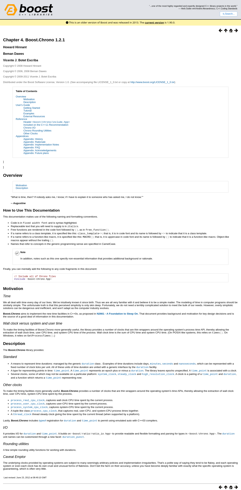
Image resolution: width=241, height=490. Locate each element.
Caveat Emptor (14, 454)
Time (7, 296)
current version (154, 22)
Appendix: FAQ (31, 147)
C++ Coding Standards (226, 8)
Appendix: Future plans (36, 153)
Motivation (29, 99)
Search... (229, 13)
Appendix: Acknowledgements (39, 150)
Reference (21, 119)
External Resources (34, 116)
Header (46, 121)
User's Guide (23, 105)
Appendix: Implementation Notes (41, 144)
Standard (10, 356)
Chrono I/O (29, 127)
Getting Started (31, 107)
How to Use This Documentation (31, 210)
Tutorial (27, 110)
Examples (28, 113)
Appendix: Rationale (34, 141)
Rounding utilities (16, 441)
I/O (5, 425)
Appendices (22, 136)
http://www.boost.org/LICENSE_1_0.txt (153, 82)
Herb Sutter (186, 8)
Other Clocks (30, 133)
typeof (42, 418)
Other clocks (12, 383)
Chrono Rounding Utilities (37, 130)
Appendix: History (33, 138)
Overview (21, 96)
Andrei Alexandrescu (205, 8)
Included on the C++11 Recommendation (45, 124)
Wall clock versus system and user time (32, 323)
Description (29, 102)
